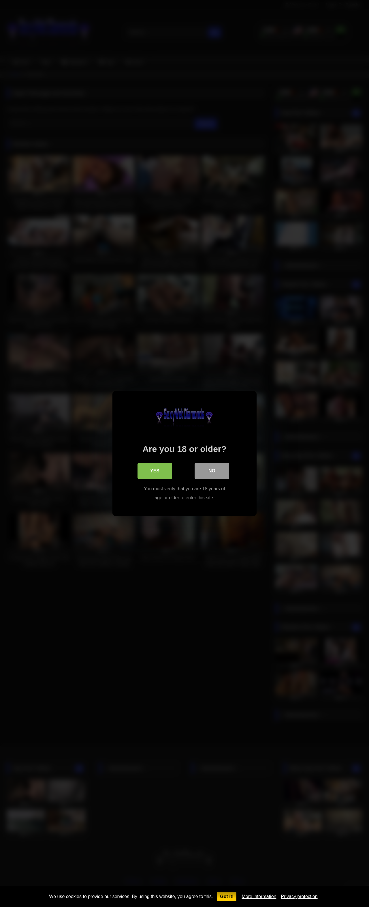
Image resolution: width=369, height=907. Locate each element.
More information (259, 896)
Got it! (227, 896)
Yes (154, 470)
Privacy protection (299, 896)
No (211, 470)
